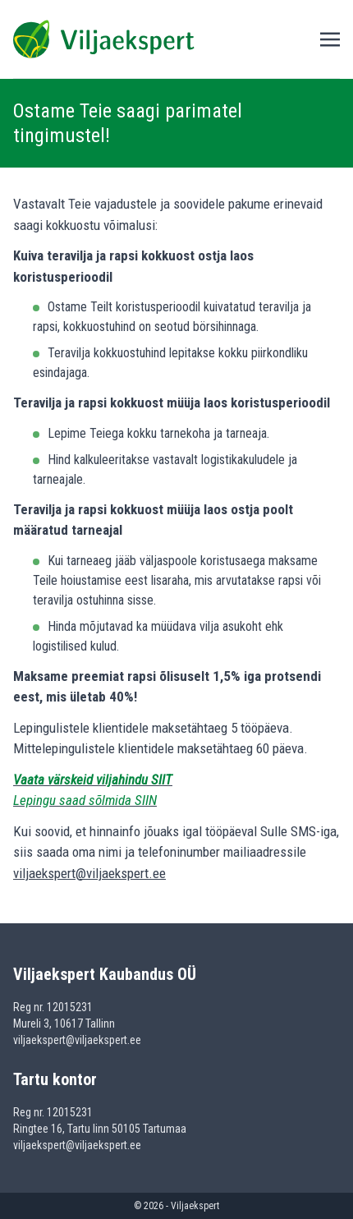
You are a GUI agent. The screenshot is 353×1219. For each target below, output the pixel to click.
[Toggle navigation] (330, 38)
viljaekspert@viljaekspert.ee (89, 873)
